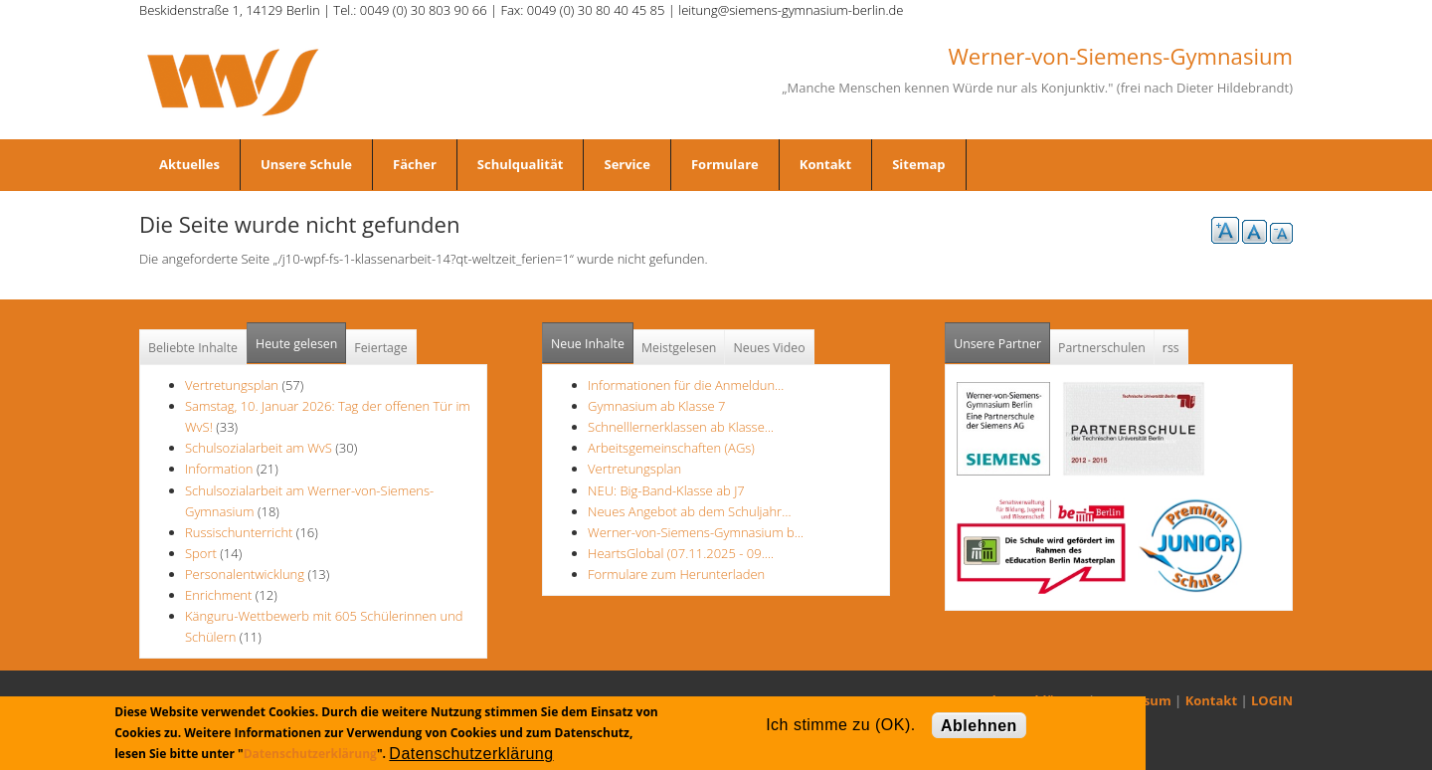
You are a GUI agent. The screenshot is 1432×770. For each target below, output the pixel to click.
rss (1171, 347)
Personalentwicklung (244, 574)
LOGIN (1272, 700)
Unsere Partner (1002, 337)
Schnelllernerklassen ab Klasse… (681, 427)
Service (626, 164)
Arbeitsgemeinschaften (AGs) (671, 448)
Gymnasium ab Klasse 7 (656, 406)
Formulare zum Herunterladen (676, 574)
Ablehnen (979, 725)
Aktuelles (189, 164)
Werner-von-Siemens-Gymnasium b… (696, 532)
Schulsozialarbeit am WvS (258, 448)
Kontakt (825, 164)
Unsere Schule (306, 164)
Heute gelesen (296, 343)
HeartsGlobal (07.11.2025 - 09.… (681, 553)
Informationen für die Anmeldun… (686, 385)
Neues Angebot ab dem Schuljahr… (689, 511)
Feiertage (380, 347)
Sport (201, 553)
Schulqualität (520, 164)
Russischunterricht (238, 532)
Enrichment (218, 595)
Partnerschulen (1102, 347)
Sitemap (918, 164)
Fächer (415, 164)
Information (219, 469)
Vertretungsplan (231, 385)
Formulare (725, 164)
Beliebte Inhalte (193, 347)
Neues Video (769, 347)
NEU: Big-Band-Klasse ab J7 (666, 490)
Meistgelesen (679, 347)
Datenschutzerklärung (310, 753)
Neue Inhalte (588, 343)
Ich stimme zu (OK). (840, 724)
